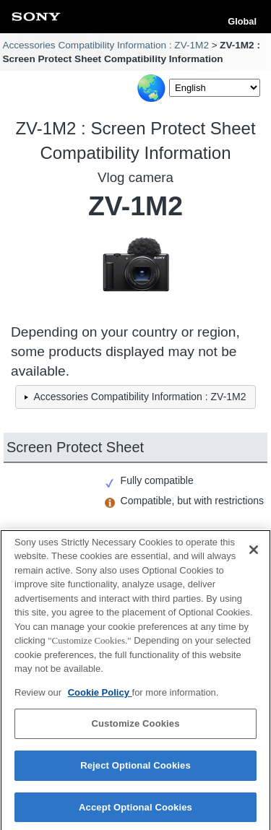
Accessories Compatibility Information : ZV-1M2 (105, 45)
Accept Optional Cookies (135, 811)
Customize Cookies (135, 728)
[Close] (254, 554)
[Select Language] (214, 88)
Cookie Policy (100, 696)
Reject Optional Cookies (135, 769)
